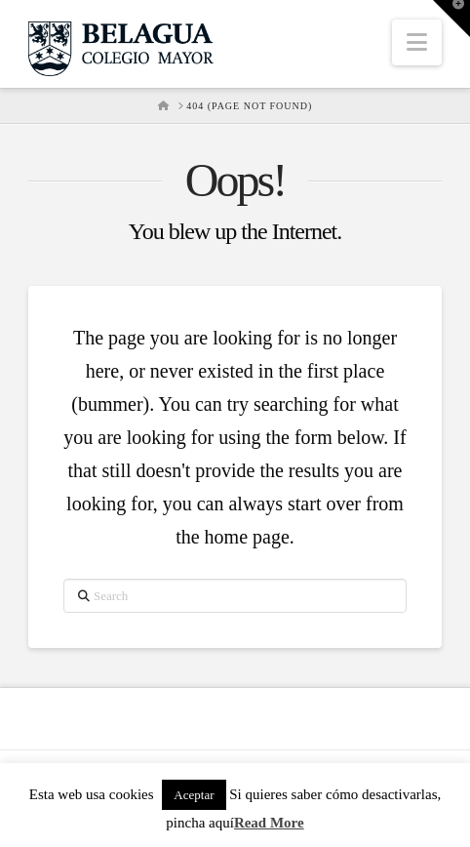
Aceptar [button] (194, 794)
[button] (417, 42)
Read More (269, 822)
